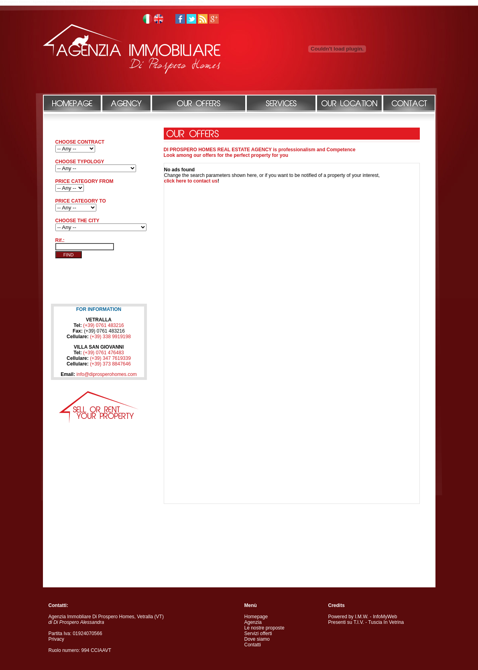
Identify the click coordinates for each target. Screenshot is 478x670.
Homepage (256, 616)
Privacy (56, 639)
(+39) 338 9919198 (110, 336)
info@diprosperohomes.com (107, 374)
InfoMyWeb (385, 616)
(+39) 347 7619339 (110, 358)
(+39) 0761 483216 (103, 325)
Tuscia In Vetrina (386, 622)
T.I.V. (359, 622)
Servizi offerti (258, 633)
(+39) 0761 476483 (103, 352)
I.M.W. (361, 616)
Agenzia (253, 622)
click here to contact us (191, 181)
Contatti (252, 645)
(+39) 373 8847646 (110, 364)
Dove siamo (257, 639)
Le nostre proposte (264, 628)
